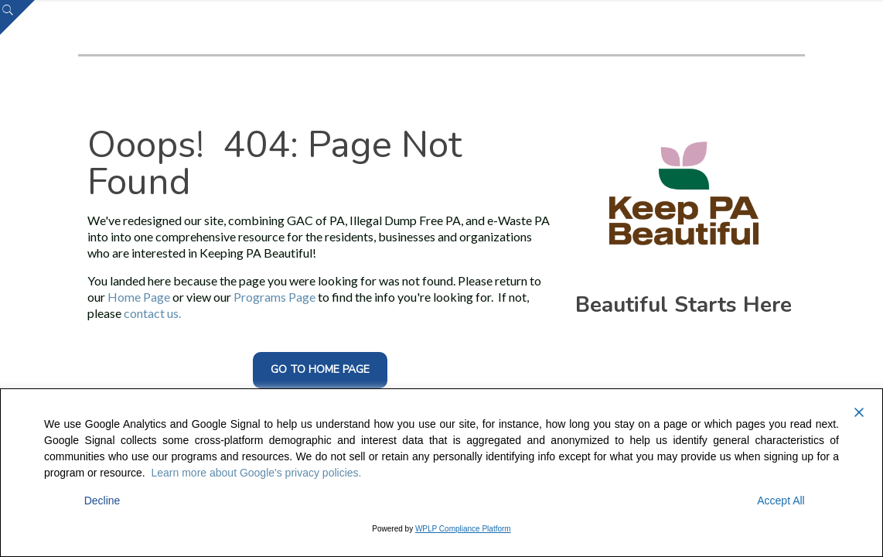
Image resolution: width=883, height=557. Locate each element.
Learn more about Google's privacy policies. (257, 472)
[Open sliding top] (17, 17)
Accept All (780, 500)
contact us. (152, 313)
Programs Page (274, 296)
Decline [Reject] (102, 500)
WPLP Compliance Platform (463, 529)
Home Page (138, 296)
